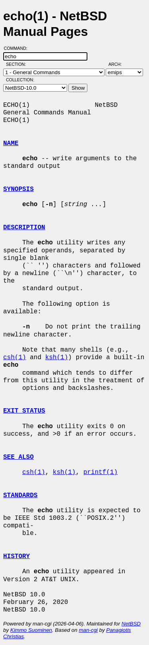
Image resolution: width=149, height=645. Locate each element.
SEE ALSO (18, 457)
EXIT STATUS (24, 411)
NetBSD (131, 624)
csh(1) (14, 357)
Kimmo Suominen (31, 630)
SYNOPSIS (18, 189)
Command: (18, 48)
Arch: (118, 64)
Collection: (20, 79)
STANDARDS (20, 495)
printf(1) (100, 472)
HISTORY (16, 556)
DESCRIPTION (24, 227)
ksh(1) (56, 357)
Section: (17, 64)
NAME (10, 143)
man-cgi (88, 630)
